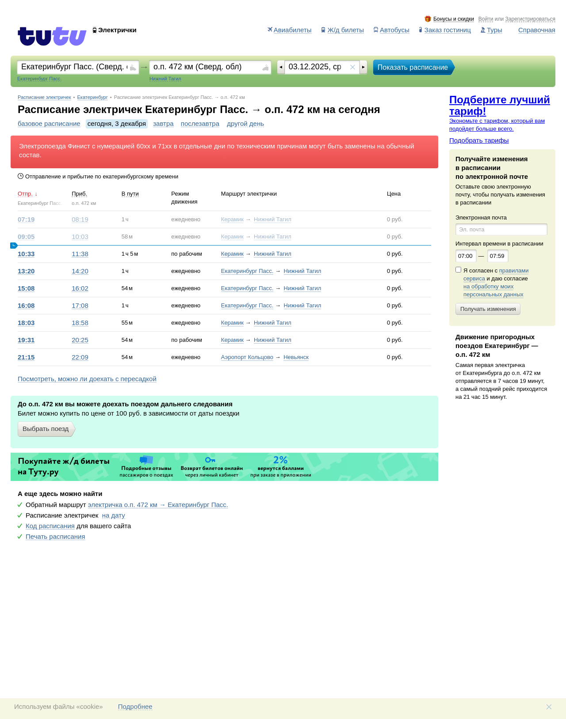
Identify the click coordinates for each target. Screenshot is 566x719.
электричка (158, 504)
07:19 (26, 219)
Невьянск (296, 357)
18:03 (26, 322)
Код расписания (50, 526)
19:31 (26, 340)
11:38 (80, 253)
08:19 (80, 219)
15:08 (26, 288)
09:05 (26, 236)
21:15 (26, 357)
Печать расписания (55, 536)
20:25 (80, 340)
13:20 (26, 271)
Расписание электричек (44, 97)
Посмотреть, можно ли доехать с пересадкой (87, 378)
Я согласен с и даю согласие (495, 282)
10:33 (26, 253)
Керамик (232, 219)
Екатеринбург (92, 97)
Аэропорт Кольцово (247, 357)
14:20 (80, 271)
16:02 (80, 288)
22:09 (80, 357)
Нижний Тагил (272, 219)
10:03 (80, 236)
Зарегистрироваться (530, 19)
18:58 (80, 322)
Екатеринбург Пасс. (247, 271)
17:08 (80, 305)
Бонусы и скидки (453, 19)
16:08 (26, 305)
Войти (485, 19)
